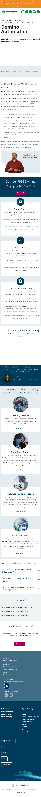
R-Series (23, 306)
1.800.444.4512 (10, 679)
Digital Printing (27, 709)
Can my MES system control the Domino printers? (17, 579)
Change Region (24, 785)
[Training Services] (20, 415)
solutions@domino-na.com (14, 682)
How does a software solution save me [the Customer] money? (18, 588)
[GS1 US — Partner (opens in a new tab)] (9, 686)
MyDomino (6, 753)
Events (24, 727)
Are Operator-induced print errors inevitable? (19, 563)
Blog (23, 729)
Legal (32, 790)
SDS (4, 759)
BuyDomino (8, 741)
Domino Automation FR (13, 615)
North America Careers (30, 717)
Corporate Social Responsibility (28, 720)
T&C (36, 790)
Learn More (20, 428)
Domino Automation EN (13, 611)
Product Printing (7, 711)
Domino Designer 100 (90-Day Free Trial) (18, 607)
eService (5, 747)
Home (24, 714)
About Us (25, 732)
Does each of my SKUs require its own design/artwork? (16, 570)
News (24, 724)
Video (20, 72)
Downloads (35, 72)
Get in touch (20, 644)
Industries (5, 709)
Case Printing (6, 714)
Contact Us (6, 765)
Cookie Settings (20, 792)
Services (27, 72)
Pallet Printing (6, 717)
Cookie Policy (25, 790)
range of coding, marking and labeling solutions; (16, 144)
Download (20, 193)
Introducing (5, 72)
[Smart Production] (20, 535)
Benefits (13, 72)
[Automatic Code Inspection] (20, 494)
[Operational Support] (20, 452)
